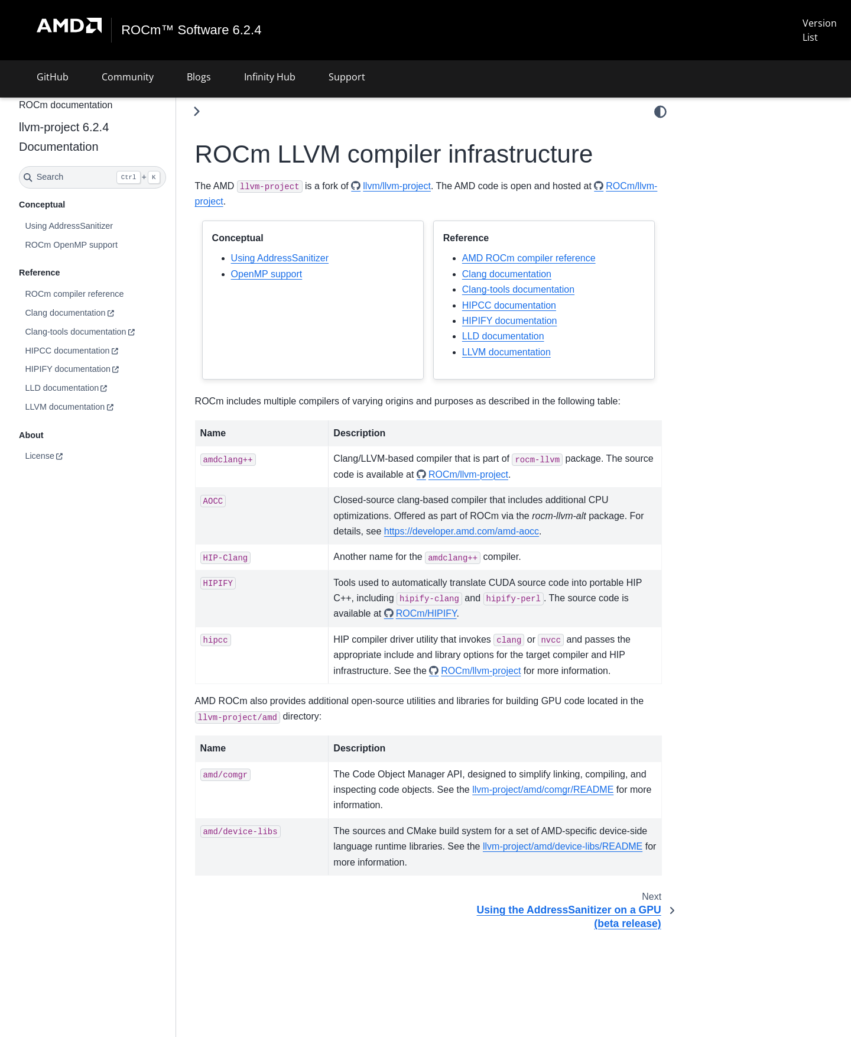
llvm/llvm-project (397, 186)
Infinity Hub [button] (269, 76)
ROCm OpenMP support (71, 244)
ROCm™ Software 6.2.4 (191, 30)
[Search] (92, 177)
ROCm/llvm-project (468, 474)
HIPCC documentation (67, 350)
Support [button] (347, 76)
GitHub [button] (53, 76)
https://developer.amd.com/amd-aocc (461, 531)
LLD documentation (62, 388)
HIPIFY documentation (68, 369)
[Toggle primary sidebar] (196, 111)
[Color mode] (660, 112)
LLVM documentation (65, 406)
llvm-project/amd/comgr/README (542, 790)
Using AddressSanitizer (69, 226)
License (39, 456)
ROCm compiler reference (74, 294)
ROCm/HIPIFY (426, 613)
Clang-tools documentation (75, 331)
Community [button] (128, 76)
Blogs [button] (199, 76)
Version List (820, 30)
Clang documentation (65, 312)
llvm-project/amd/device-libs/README (562, 846)
